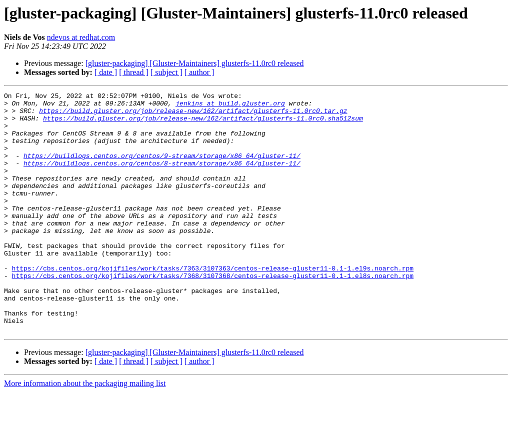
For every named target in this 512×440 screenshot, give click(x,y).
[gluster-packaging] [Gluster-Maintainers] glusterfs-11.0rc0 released (195, 63)
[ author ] (199, 72)
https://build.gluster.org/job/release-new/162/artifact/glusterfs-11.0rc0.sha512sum (203, 124)
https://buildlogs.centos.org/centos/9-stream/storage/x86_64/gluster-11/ (162, 169)
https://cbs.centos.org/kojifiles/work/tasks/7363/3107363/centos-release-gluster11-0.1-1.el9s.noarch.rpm (213, 304)
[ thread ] (133, 72)
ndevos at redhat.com (81, 37)
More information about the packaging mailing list (85, 431)
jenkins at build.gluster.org (230, 106)
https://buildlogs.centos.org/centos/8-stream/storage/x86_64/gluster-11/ (162, 178)
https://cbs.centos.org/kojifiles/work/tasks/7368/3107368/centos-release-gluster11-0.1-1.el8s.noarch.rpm (213, 313)
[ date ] (105, 72)
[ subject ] (166, 72)
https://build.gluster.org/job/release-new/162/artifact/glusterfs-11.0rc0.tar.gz (193, 115)
